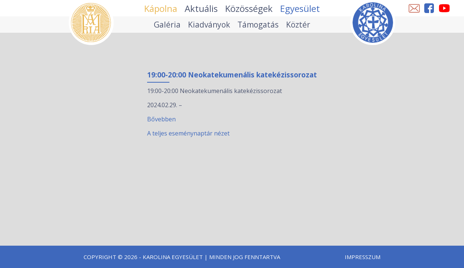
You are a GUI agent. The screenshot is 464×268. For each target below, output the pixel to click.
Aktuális (201, 8)
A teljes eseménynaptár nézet (188, 133)
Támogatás (258, 24)
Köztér (298, 24)
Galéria (167, 24)
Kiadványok (209, 24)
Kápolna (160, 8)
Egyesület (300, 8)
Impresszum (362, 257)
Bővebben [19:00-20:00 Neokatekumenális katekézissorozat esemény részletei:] (161, 119)
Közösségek (249, 8)
